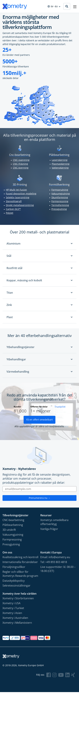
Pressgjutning (59, 209)
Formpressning (59, 201)
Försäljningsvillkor (14, 567)
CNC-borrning (20, 167)
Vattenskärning (60, 167)
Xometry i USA (11, 603)
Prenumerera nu (39, 497)
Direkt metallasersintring (20, 205)
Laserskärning (59, 160)
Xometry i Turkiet (13, 608)
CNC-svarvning (21, 160)
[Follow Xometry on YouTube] (61, 674)
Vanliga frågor (49, 529)
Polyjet (9, 212)
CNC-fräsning (20, 163)
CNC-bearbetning (13, 520)
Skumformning (59, 197)
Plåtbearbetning (13, 525)
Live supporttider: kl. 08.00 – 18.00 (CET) (57, 569)
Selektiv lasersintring (17, 197)
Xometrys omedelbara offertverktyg (54, 522)
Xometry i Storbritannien (18, 598)
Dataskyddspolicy (14, 581)
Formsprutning (59, 189)
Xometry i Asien (12, 613)
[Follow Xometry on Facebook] (48, 674)
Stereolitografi (14, 201)
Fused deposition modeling (21, 193)
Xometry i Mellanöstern (17, 623)
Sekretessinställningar (16, 585)
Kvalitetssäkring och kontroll (20, 557)
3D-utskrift (9, 530)
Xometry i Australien (15, 618)
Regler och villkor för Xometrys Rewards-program (20, 574)
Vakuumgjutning (60, 193)
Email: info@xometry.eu (55, 557)
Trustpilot (60, 406)
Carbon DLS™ (13, 209)
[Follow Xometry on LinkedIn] (67, 674)
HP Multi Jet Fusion (16, 189)
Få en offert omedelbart (39, 419)
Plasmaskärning (60, 163)
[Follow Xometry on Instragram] (54, 674)
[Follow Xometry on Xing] (73, 674)
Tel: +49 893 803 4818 (53, 562)
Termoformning (60, 205)
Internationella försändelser (20, 562)
